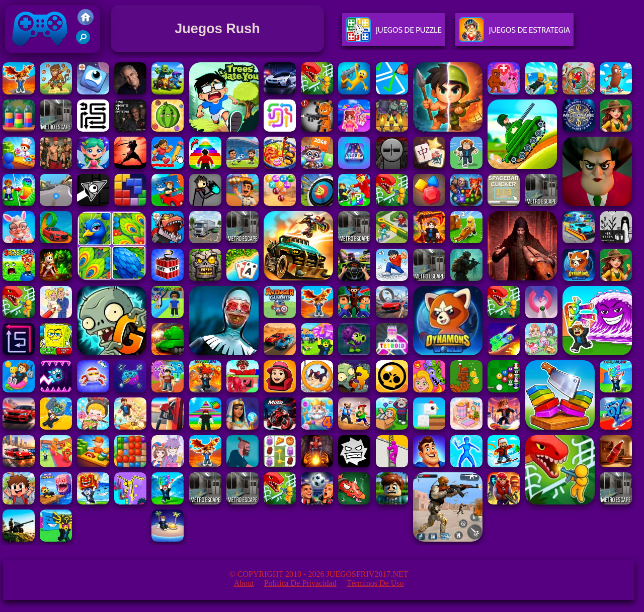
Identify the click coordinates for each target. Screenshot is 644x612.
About (244, 583)
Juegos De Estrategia (514, 34)
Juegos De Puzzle (394, 34)
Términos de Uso (375, 583)
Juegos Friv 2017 (40, 51)
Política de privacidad (300, 583)
